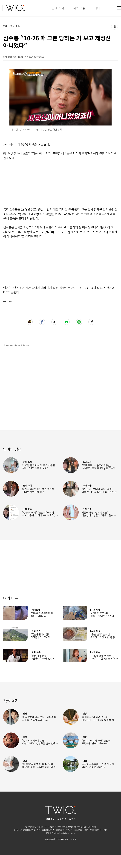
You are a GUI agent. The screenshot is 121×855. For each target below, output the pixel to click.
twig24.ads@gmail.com (65, 833)
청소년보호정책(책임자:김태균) (78, 826)
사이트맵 (93, 826)
